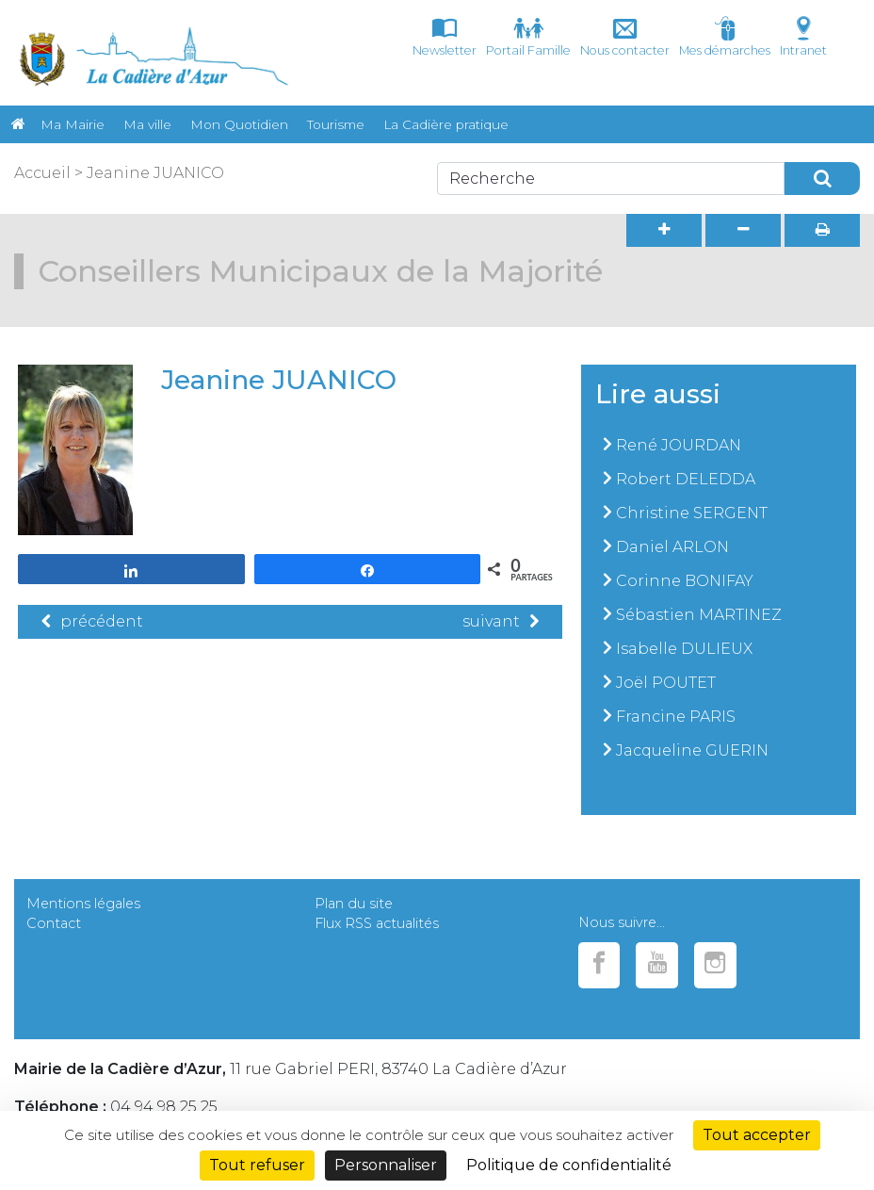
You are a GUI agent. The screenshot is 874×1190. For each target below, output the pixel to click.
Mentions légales (83, 903)
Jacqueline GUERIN (692, 750)
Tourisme (335, 124)
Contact (53, 923)
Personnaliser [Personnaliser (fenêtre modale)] (385, 1165)
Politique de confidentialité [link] (569, 1165)
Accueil (42, 173)
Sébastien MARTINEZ (699, 615)
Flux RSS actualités (377, 923)
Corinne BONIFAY (684, 581)
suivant (500, 621)
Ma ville (147, 124)
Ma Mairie (72, 124)
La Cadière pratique (446, 124)
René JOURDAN (678, 445)
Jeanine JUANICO (155, 173)
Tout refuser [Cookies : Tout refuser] (257, 1165)
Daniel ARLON (672, 547)
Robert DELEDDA (685, 479)
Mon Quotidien (239, 124)
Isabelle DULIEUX (684, 649)
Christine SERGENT (692, 513)
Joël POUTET (666, 683)
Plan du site (354, 903)
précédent (92, 621)
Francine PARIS (676, 716)
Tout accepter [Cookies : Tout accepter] (757, 1135)
